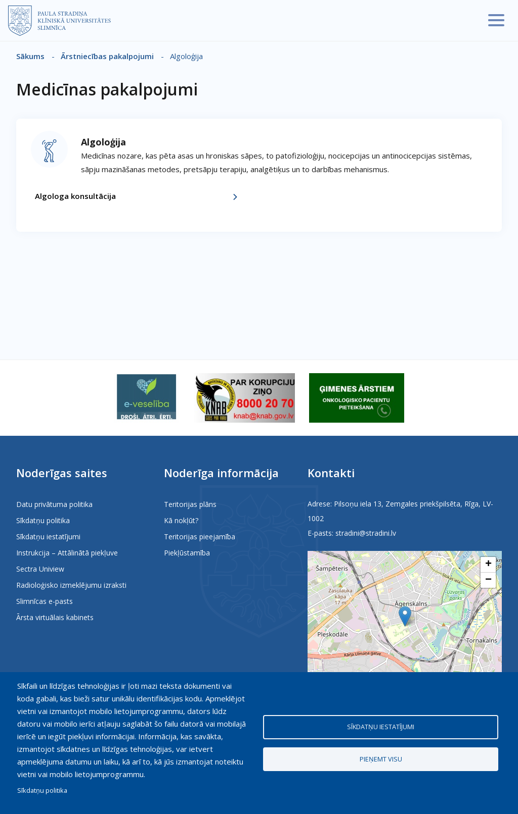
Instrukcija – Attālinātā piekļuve (67, 552)
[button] (405, 616)
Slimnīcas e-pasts (44, 601)
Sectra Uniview (40, 569)
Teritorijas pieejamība (199, 536)
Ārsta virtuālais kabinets (55, 617)
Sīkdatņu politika (43, 520)
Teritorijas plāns (190, 504)
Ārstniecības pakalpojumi (107, 56)
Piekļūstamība (187, 552)
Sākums (30, 56)
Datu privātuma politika (54, 504)
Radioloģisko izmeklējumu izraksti (71, 585)
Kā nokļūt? (181, 520)
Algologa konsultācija (75, 196)
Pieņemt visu (381, 759)
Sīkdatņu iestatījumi (48, 536)
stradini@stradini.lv (365, 533)
